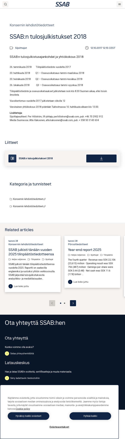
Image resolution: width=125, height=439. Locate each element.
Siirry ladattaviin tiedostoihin (22, 378)
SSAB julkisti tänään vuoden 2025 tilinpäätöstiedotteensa (31, 251)
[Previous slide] (52, 303)
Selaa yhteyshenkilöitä (19, 353)
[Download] (101, 158)
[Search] (5, 4)
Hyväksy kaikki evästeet (33, 416)
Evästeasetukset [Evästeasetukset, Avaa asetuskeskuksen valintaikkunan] (59, 427)
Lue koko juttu (18, 286)
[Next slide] (73, 303)
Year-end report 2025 (84, 249)
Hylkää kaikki (86, 416)
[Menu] (120, 4)
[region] (59, 412)
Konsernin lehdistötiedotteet (29, 199)
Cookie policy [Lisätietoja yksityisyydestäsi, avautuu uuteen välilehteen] (23, 408)
